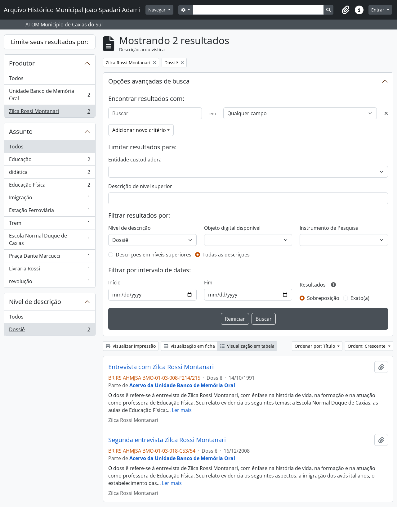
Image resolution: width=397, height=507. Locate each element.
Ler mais (182, 410)
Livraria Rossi (49, 270)
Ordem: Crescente (367, 346)
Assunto (21, 131)
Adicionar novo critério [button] (139, 130)
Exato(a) (359, 298)
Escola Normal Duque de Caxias (49, 239)
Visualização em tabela (247, 346)
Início (114, 282)
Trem (49, 224)
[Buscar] (155, 113)
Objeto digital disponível (232, 227)
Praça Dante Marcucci (49, 257)
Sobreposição (323, 298)
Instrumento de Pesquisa (329, 227)
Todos (16, 78)
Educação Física (49, 186)
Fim (208, 282)
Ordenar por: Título (315, 346)
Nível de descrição (35, 301)
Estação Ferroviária (49, 211)
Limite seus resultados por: (49, 42)
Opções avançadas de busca (149, 81)
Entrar (378, 10)
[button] (345, 10)
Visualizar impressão (131, 346)
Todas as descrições (226, 254)
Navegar (157, 10)
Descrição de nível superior (140, 186)
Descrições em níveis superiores (153, 254)
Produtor (22, 63)
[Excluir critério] (386, 113)
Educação (49, 161)
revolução (49, 282)
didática (49, 173)
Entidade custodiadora (135, 159)
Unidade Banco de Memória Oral (49, 95)
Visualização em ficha (189, 346)
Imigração (49, 199)
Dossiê (49, 331)
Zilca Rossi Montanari (49, 112)
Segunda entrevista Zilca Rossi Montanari (167, 440)
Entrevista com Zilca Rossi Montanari (161, 367)
